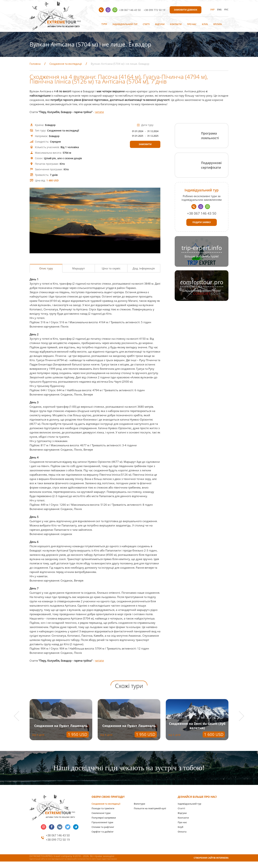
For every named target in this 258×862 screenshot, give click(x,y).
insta (43, 827)
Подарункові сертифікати (211, 165)
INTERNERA (222, 858)
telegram (75, 827)
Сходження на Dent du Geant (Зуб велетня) (197, 726)
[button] (19, 716)
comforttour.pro (201, 282)
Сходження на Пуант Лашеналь (61, 726)
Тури (104, 24)
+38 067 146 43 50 (130, 10)
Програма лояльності (210, 135)
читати (99, 112)
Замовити (145, 144)
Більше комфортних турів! (201, 291)
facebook (51, 827)
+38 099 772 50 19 (154, 10)
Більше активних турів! (202, 256)
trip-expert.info (201, 247)
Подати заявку (201, 222)
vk (59, 827)
